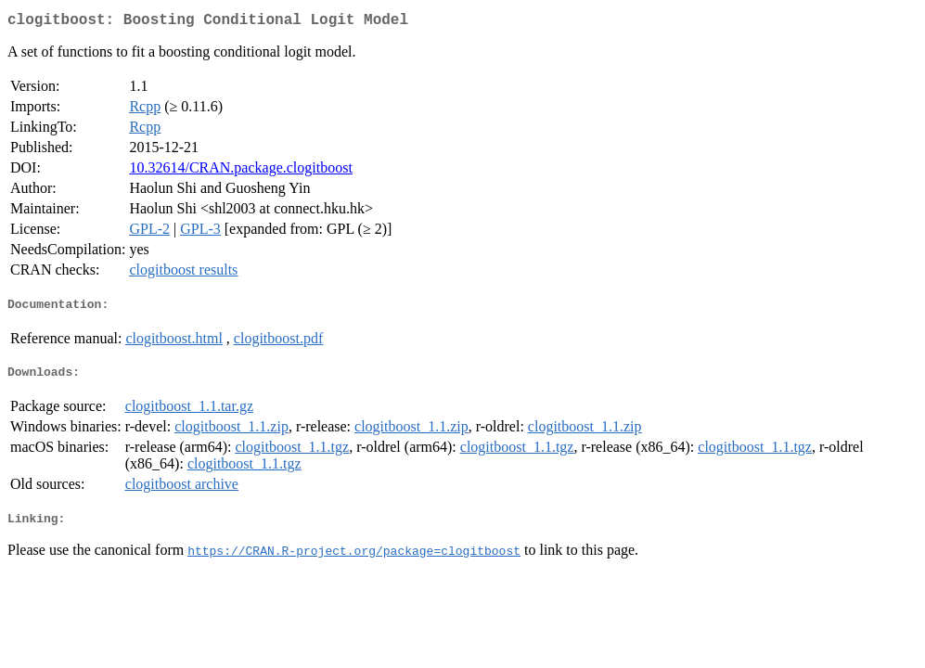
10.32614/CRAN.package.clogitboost (240, 171)
